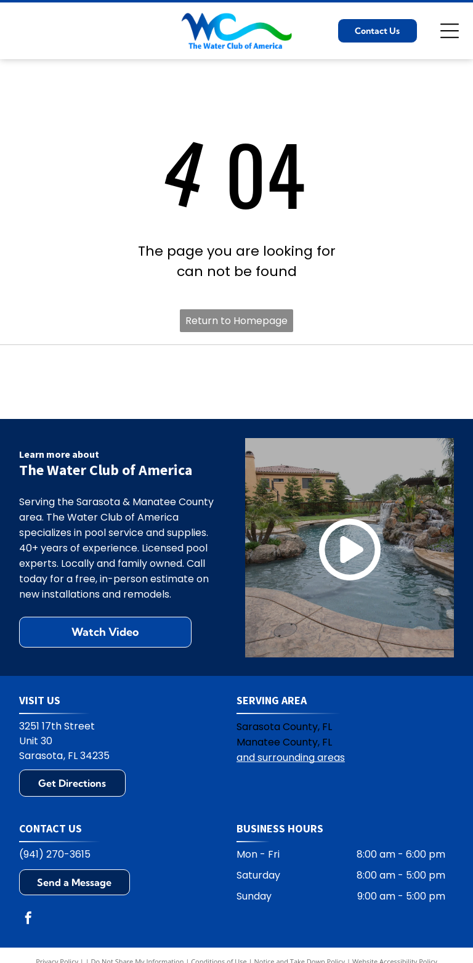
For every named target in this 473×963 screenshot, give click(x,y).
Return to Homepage (236, 321)
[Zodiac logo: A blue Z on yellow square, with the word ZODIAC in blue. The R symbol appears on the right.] (416, 382)
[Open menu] (449, 31)
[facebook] (28, 919)
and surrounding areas (290, 757)
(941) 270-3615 (55, 854)
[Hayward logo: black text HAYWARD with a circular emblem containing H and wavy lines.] (56, 382)
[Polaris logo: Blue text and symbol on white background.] (146, 382)
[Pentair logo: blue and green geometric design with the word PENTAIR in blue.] (236, 382)
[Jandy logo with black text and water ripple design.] (327, 382)
